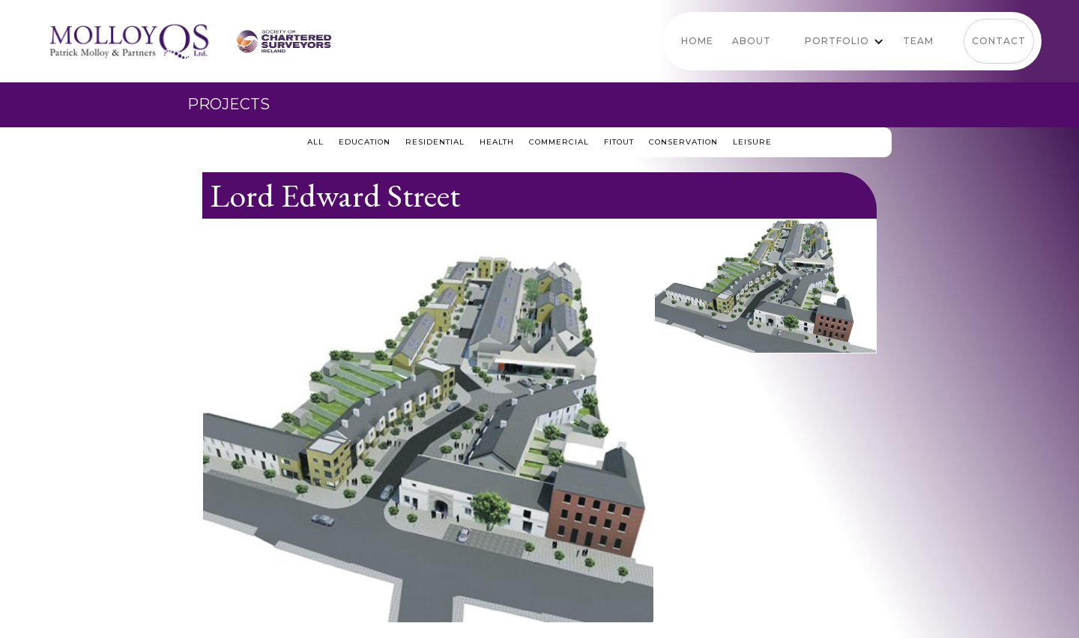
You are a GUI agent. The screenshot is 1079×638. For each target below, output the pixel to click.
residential (435, 142)
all (315, 142)
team (918, 40)
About (751, 40)
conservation (683, 142)
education (364, 142)
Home (697, 40)
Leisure (752, 142)
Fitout (619, 142)
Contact (999, 40)
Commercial (559, 142)
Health (497, 142)
